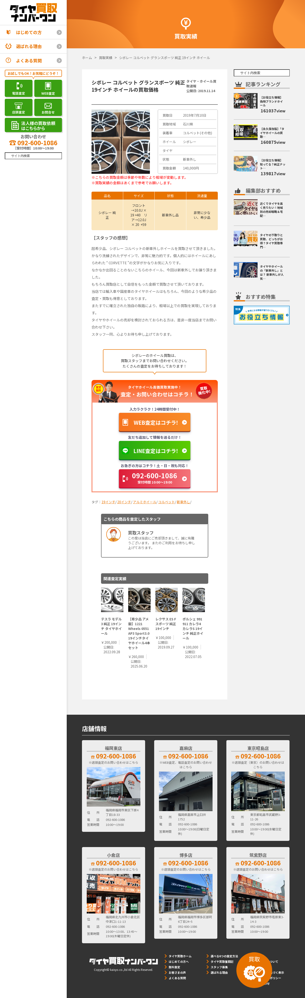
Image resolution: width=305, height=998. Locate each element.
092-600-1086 (33, 142)
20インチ (124, 501)
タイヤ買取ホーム (180, 956)
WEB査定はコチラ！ (156, 422)
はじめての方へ (179, 961)
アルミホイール (144, 501)
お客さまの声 (177, 972)
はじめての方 (29, 32)
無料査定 (174, 967)
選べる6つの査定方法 (224, 956)
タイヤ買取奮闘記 (222, 961)
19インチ (108, 501)
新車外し (183, 501)
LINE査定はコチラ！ (155, 450)
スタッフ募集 (219, 967)
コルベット (166, 501)
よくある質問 (29, 60)
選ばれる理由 (29, 46)
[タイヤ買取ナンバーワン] (33, 12)
